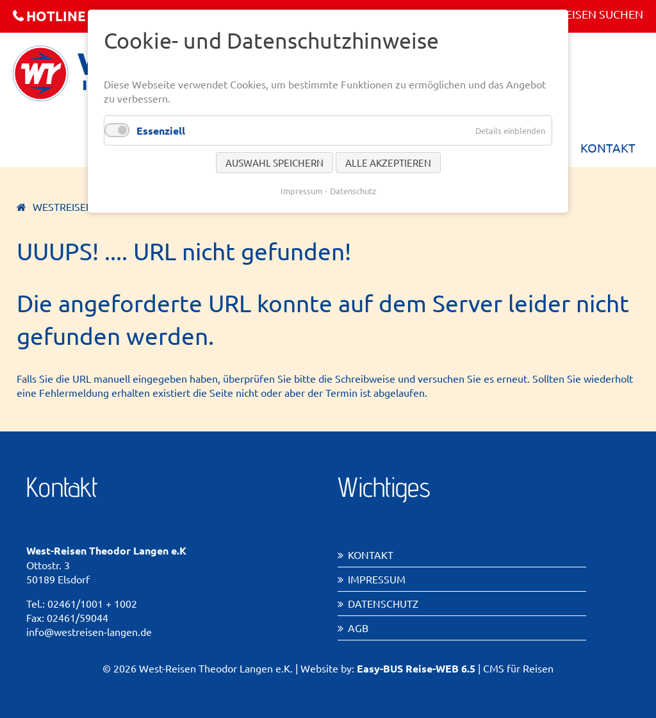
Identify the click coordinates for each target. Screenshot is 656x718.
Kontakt (370, 554)
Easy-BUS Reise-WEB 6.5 (416, 668)
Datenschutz (383, 603)
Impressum (377, 578)
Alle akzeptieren (388, 162)
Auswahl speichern (275, 162)
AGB (358, 627)
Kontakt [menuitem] (608, 147)
